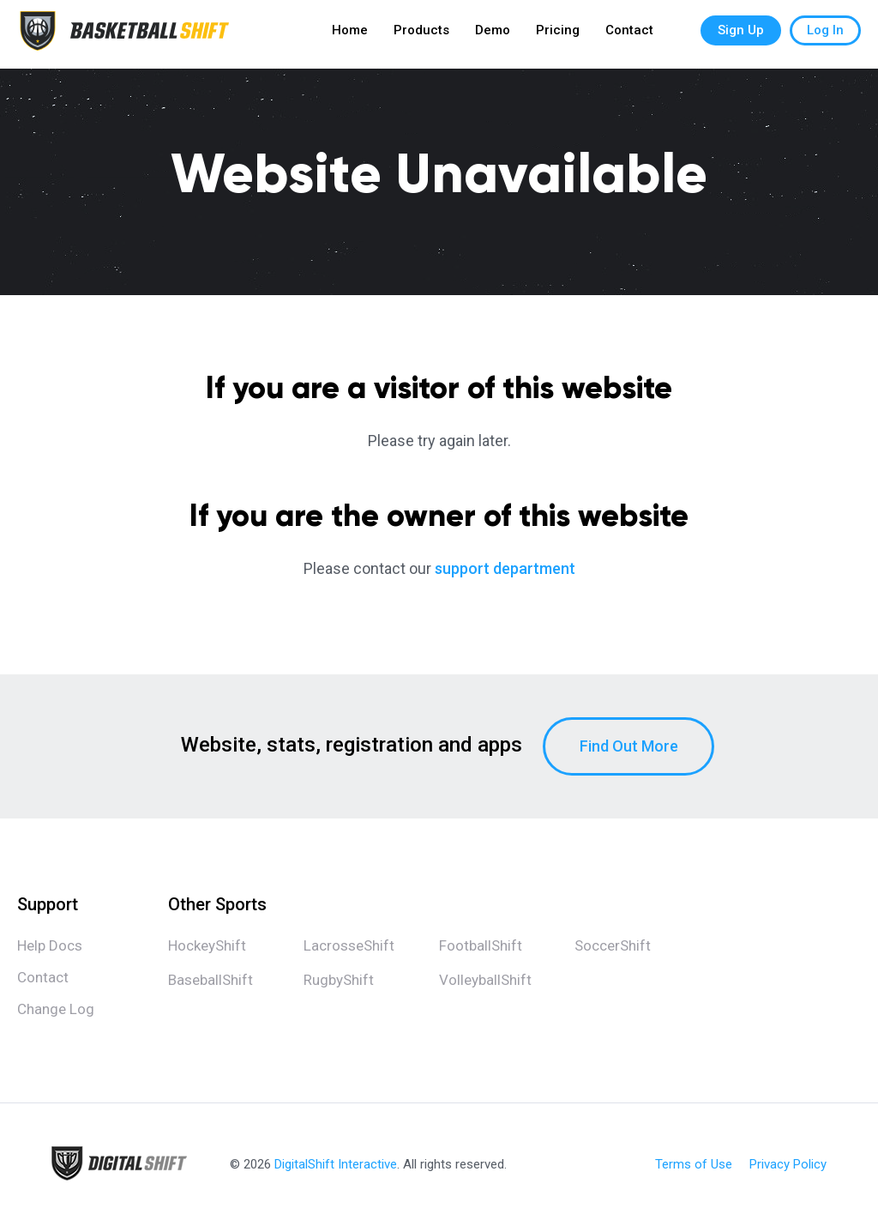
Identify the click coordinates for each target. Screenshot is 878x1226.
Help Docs (49, 945)
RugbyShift (339, 979)
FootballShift (480, 945)
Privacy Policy (788, 1164)
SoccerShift (612, 945)
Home (350, 34)
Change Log (55, 1009)
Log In (825, 34)
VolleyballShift (485, 979)
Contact (629, 34)
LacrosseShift (349, 945)
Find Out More (629, 746)
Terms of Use (693, 1164)
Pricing (558, 34)
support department (505, 568)
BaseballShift (210, 979)
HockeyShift (207, 945)
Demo (492, 34)
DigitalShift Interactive (335, 1164)
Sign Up (741, 34)
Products (421, 34)
